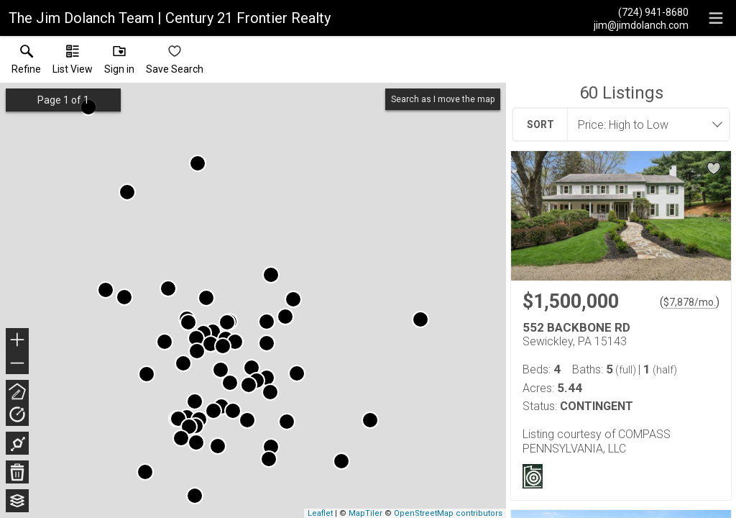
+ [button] (17, 341)
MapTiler (365, 513)
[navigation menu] (715, 17)
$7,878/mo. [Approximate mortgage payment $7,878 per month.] (689, 302)
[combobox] (644, 124)
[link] (26, 63)
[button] (72, 63)
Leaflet (320, 513)
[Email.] (641, 24)
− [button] (17, 363)
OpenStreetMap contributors (448, 513)
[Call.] (641, 11)
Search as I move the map (442, 99)
